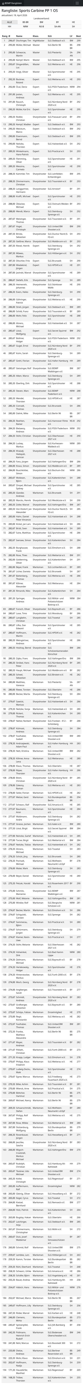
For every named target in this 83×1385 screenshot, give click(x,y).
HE (73, 22)
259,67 (12, 1254)
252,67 (12, 1298)
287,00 (12, 265)
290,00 (12, 136)
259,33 (12, 1259)
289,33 (12, 151)
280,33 (12, 640)
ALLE (9, 22)
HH (9, 26)
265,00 (12, 1186)
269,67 (12, 1100)
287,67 (12, 218)
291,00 (12, 94)
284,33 (12, 420)
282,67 (12, 528)
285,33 (12, 375)
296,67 (12, 40)
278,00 (12, 766)
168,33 (12, 1377)
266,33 (12, 1134)
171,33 (12, 1370)
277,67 (12, 797)
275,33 (12, 883)
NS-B (41, 26)
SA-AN (57, 26)
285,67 (12, 330)
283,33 (12, 492)
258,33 (12, 1271)
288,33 (12, 173)
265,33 (12, 1178)
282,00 (12, 555)
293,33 (12, 71)
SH (73, 26)
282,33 (12, 547)
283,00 (12, 516)
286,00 (12, 299)
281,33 (12, 590)
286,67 (12, 280)
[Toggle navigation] (77, 3)
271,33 (12, 1057)
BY (57, 22)
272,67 (12, 1024)
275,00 (12, 890)
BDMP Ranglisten (12, 3)
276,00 (12, 868)
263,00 (12, 1217)
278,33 (12, 743)
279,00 (12, 713)
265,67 (12, 1163)
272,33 (12, 1031)
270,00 (12, 1088)
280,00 (12, 682)
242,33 (12, 1332)
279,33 (12, 709)
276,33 (12, 849)
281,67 (12, 571)
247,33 (12, 1313)
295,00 (12, 44)
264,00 (12, 1202)
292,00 (12, 86)
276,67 (12, 844)
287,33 (12, 233)
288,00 (12, 196)
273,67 (12, 997)
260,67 (12, 1236)
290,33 (12, 109)
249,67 (12, 1305)
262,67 (12, 1221)
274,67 (12, 910)
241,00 (12, 1343)
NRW (25, 26)
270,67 (12, 1061)
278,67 (12, 720)
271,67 (12, 1042)
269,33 (12, 1107)
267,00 (12, 1122)
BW (41, 22)
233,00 (12, 1350)
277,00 (12, 835)
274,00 (12, 982)
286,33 (12, 284)
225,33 (12, 1358)
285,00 (12, 413)
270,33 (12, 1084)
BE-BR (25, 22)
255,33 (12, 1279)
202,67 (12, 1362)
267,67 (12, 1115)
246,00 (12, 1317)
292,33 (12, 79)
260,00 (12, 1247)
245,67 (12, 1324)
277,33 (12, 828)
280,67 (12, 609)
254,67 (12, 1287)
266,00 (12, 1142)
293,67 (12, 64)
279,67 (12, 701)
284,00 (12, 465)
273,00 (12, 1016)
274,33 (12, 944)
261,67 (12, 1229)
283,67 (12, 477)
